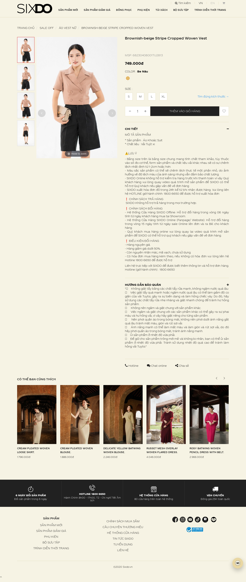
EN (213, 3)
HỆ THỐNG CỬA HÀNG (123, 532)
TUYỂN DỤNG (122, 544)
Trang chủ (25, 27)
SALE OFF (47, 27)
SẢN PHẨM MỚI (68, 9)
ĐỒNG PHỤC (124, 9)
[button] (224, 378)
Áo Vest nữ (67, 27)
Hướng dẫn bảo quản (177, 284)
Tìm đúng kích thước (213, 96)
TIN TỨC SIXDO (123, 538)
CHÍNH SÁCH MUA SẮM (123, 521)
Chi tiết (177, 128)
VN (201, 3)
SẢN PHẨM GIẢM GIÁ (97, 9)
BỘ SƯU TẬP (181, 9)
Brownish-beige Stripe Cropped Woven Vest (117, 27)
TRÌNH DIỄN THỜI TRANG (210, 9)
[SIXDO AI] (237, 563)
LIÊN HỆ (123, 550)
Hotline (132, 365)
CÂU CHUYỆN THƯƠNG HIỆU (123, 527)
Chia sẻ (182, 365)
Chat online (157, 365)
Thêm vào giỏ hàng (184, 111)
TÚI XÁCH (161, 9)
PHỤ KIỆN (143, 9)
